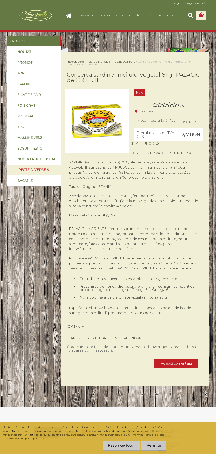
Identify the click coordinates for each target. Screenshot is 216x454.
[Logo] (36, 15)
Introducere (76, 61)
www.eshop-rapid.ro (46, 401)
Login (177, 3)
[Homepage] (70, 15)
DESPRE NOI (86, 15)
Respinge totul (121, 445)
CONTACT (161, 15)
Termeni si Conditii (139, 15)
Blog (175, 15)
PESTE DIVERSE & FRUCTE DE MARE (110, 61)
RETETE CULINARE (111, 15)
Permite (154, 445)
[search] (190, 15)
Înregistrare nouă (195, 3)
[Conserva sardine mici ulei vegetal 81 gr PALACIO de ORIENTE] (97, 91)
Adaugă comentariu (176, 363)
